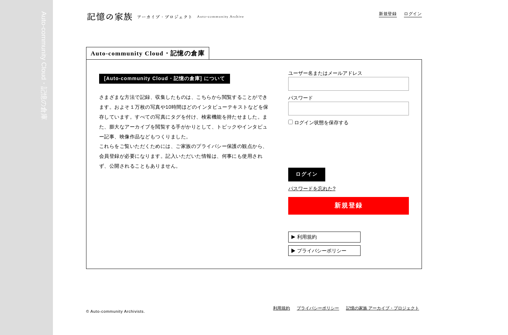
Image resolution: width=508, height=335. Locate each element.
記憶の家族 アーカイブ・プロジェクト (382, 308)
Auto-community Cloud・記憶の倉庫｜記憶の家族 (165, 16)
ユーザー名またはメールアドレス (325, 73)
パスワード (300, 98)
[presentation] (341, 148)
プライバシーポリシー (321, 250)
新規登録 (388, 13)
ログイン (413, 13)
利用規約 (307, 237)
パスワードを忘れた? (311, 188)
